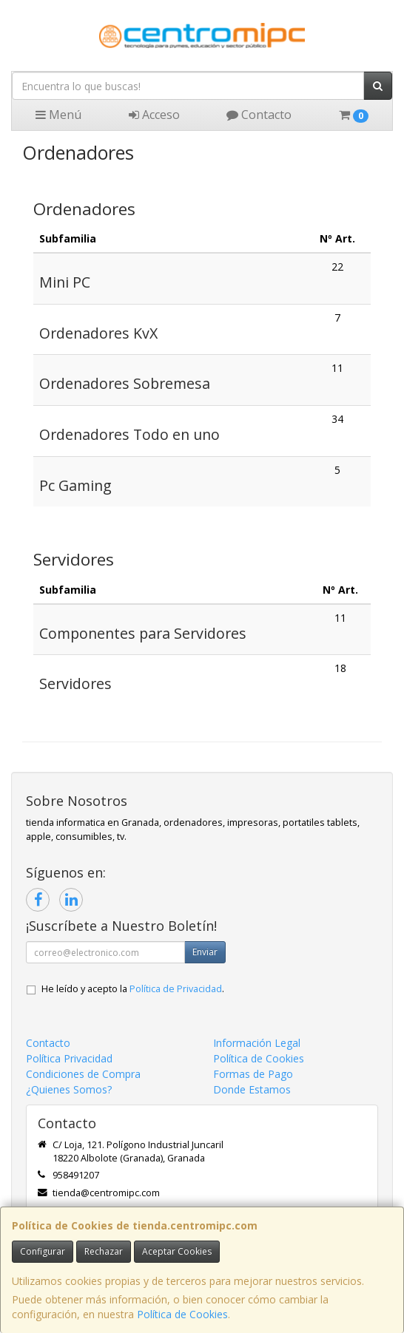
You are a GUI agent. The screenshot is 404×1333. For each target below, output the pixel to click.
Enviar (205, 952)
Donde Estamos (252, 1089)
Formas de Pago (253, 1074)
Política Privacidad (69, 1058)
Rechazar (103, 1251)
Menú (58, 114)
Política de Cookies (182, 1314)
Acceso (154, 114)
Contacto (259, 114)
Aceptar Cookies (177, 1251)
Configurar (42, 1251)
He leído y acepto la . (132, 989)
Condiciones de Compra (83, 1074)
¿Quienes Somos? (69, 1089)
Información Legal (256, 1043)
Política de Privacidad (175, 989)
